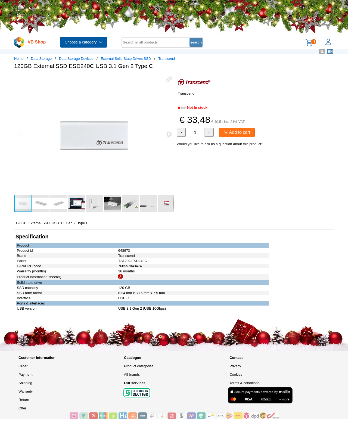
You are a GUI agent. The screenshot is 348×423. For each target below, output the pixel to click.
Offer (22, 408)
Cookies (235, 374)
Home (19, 59)
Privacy (235, 366)
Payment (25, 374)
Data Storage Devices (76, 59)
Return (23, 400)
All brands (132, 374)
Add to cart (237, 132)
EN (330, 51)
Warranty (25, 391)
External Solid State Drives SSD (126, 59)
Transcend (166, 59)
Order (22, 366)
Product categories (138, 366)
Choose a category (83, 42)
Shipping (25, 383)
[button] (169, 79)
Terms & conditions (244, 383)
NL (321, 51)
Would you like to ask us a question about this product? (220, 144)
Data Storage (41, 59)
